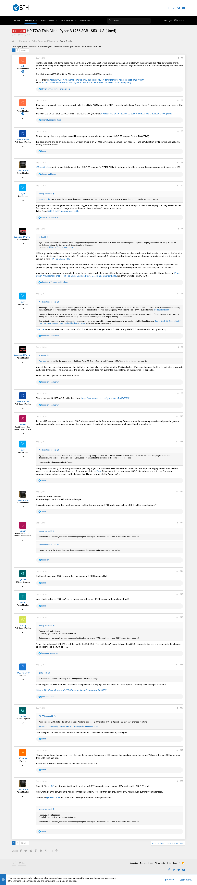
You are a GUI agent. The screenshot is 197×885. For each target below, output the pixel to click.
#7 (182, 294)
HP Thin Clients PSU (60, 259)
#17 (181, 664)
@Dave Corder (43, 167)
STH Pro (22, 863)
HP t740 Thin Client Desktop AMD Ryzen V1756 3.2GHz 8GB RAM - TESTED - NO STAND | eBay (86, 82)
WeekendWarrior (22, 237)
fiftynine (23, 758)
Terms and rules (146, 863)
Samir (23, 424)
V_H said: (42, 237)
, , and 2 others (55, 89)
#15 (181, 594)
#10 (181, 416)
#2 (182, 100)
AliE (52, 786)
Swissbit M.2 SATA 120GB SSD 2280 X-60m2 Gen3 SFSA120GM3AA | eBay (136, 113)
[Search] (129, 21)
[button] (36, 20)
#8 (182, 347)
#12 (181, 492)
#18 (181, 708)
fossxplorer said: (45, 194)
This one (40, 329)
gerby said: (43, 673)
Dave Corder (22, 139)
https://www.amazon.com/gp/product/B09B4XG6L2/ (106, 398)
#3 (182, 131)
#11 (181, 442)
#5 (182, 185)
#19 (181, 750)
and (51, 120)
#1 (182, 58)
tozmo (23, 602)
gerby (23, 579)
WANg (23, 625)
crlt (15, 35)
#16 (181, 617)
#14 (181, 571)
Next (23, 50)
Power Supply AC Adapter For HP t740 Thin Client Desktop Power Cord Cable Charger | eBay (108, 274)
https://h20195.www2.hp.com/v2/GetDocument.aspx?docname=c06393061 (71, 690)
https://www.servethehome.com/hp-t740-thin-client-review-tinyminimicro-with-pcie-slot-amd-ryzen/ (96, 80)
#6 (182, 229)
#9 (182, 393)
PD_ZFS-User (23, 672)
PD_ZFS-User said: (46, 716)
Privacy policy (160, 863)
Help (169, 863)
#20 (181, 781)
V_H (23, 193)
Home (175, 863)
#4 (182, 162)
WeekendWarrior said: (47, 302)
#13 (181, 523)
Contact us (134, 863)
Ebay (99, 471)
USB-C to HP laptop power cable (63, 211)
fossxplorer (23, 170)
